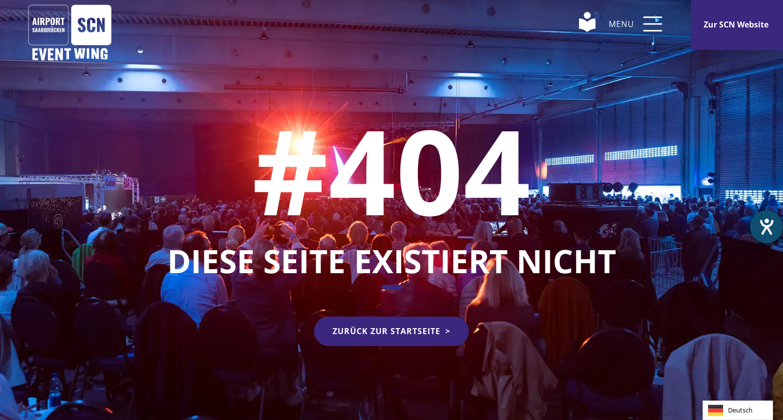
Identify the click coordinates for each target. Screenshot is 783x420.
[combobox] (738, 410)
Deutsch (730, 411)
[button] (652, 23)
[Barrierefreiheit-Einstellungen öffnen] (766, 226)
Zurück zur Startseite (386, 331)
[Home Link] (70, 23)
